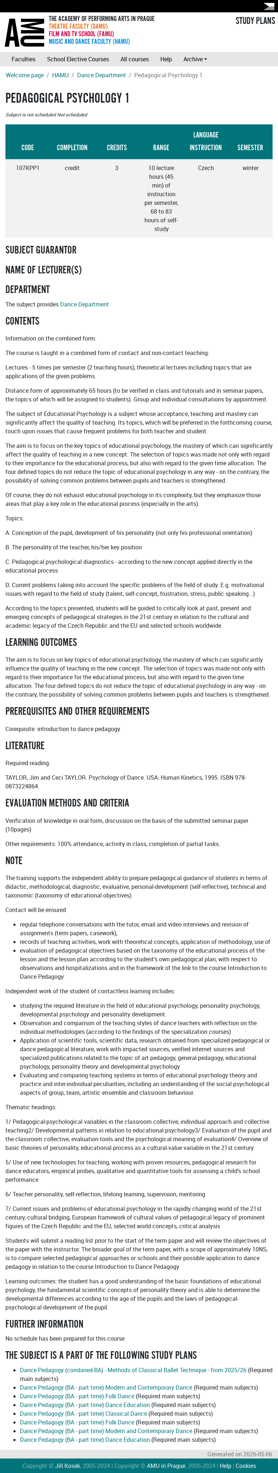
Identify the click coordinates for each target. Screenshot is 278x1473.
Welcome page (25, 75)
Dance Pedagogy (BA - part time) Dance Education (85, 1405)
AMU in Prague (166, 1466)
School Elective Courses (78, 59)
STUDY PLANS (255, 21)
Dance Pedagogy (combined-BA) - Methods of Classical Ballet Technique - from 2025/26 (133, 1370)
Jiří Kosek (67, 1466)
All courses (135, 59)
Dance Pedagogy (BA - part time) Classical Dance (83, 1414)
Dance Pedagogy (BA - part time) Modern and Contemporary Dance (106, 1387)
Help (166, 59)
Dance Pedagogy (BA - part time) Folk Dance (77, 1396)
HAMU (60, 75)
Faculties (23, 59)
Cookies (246, 1466)
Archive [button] (193, 59)
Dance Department (101, 75)
